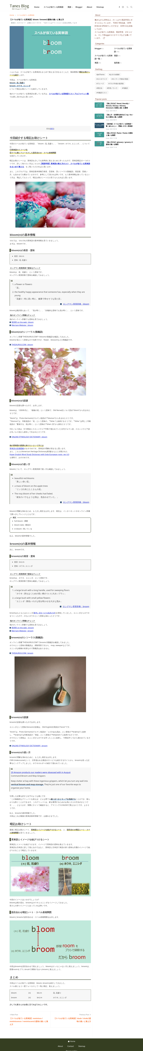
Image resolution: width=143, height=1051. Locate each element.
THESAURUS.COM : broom (22, 653)
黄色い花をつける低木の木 (44, 613)
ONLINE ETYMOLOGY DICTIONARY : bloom (29, 437)
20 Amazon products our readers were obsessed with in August (41, 772)
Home (71, 1041)
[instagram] (123, 7)
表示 (52, 128)
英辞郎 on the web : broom (23, 627)
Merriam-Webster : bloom (22, 325)
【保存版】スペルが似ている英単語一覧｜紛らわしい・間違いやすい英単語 (119, 125)
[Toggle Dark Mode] (127, 7)
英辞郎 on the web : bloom (23, 322)
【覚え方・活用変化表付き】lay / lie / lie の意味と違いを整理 (119, 116)
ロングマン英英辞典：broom (76, 606)
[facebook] (119, 7)
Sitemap (81, 1046)
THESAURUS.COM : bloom (22, 344)
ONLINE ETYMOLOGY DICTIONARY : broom (29, 745)
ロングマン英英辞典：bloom (76, 304)
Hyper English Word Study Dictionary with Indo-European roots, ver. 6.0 (39, 454)
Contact (70, 1046)
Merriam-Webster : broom (22, 631)
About (60, 1046)
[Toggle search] (131, 7)
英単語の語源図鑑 (17, 448)
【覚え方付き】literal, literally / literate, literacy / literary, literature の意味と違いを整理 (117, 105)
